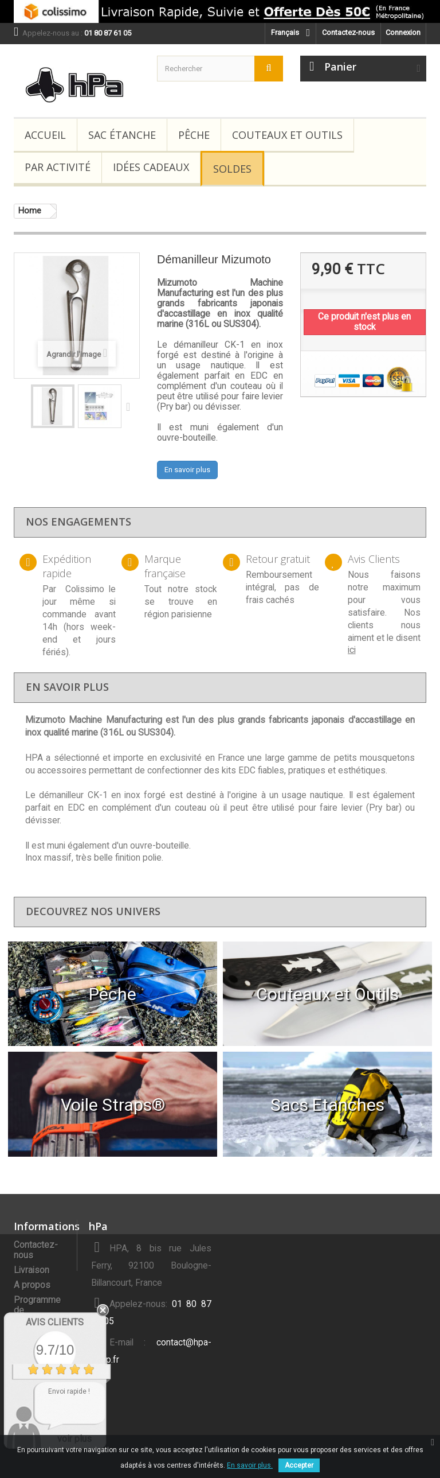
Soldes (232, 169)
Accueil (45, 135)
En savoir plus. (250, 1465)
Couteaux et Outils (287, 135)
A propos (32, 1285)
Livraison (31, 1270)
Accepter (299, 1465)
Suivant (130, 406)
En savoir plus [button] (187, 469)
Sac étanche (122, 135)
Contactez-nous (348, 32)
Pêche (194, 135)
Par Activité (58, 167)
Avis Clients (55, 1322)
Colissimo (84, 589)
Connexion (403, 32)
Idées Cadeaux (151, 167)
